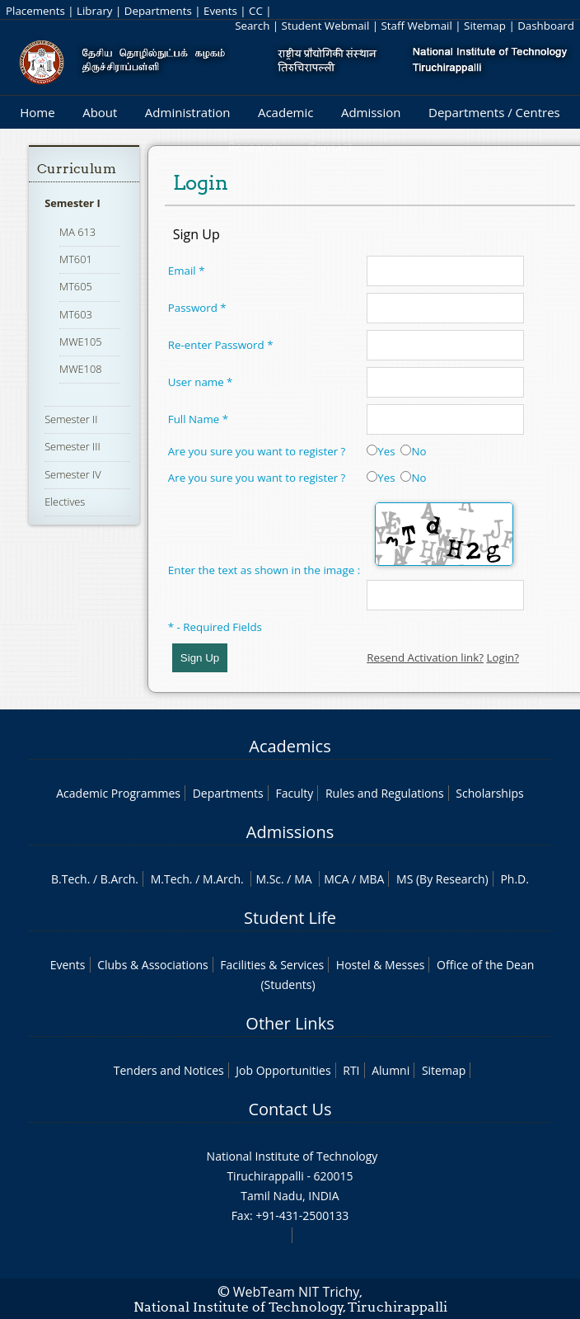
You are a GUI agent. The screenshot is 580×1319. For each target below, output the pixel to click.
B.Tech (69, 879)
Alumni (390, 1070)
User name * (200, 382)
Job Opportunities (283, 1070)
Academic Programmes (118, 793)
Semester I (72, 202)
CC (256, 10)
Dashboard (545, 25)
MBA (372, 879)
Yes (381, 451)
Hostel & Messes (380, 965)
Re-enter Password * (221, 344)
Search (252, 25)
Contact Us (289, 1109)
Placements (35, 10)
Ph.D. (514, 879)
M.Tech (170, 879)
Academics (289, 746)
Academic (285, 112)
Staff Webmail (416, 25)
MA (302, 879)
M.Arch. (223, 879)
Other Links (290, 1023)
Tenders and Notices (169, 1070)
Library (94, 10)
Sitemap (485, 25)
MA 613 (77, 231)
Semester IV (72, 474)
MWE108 (80, 368)
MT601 (75, 259)
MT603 (75, 314)
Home (37, 112)
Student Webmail (326, 25)
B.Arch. (119, 879)
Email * (186, 270)
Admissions (290, 832)
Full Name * (198, 419)
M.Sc (268, 879)
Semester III (72, 446)
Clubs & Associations (152, 965)
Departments (158, 10)
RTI (351, 1070)
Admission (371, 112)
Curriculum (76, 169)
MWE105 (80, 341)
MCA (336, 879)
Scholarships (489, 793)
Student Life (290, 918)
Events (220, 10)
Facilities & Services (272, 965)
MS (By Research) (442, 879)
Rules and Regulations (384, 793)
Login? (502, 657)
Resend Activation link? (425, 657)
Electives (64, 501)
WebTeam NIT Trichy (296, 1292)
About (99, 112)
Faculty (294, 793)
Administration (188, 112)
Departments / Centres (494, 112)
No (413, 451)
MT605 (75, 286)
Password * (197, 307)
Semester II (70, 419)
